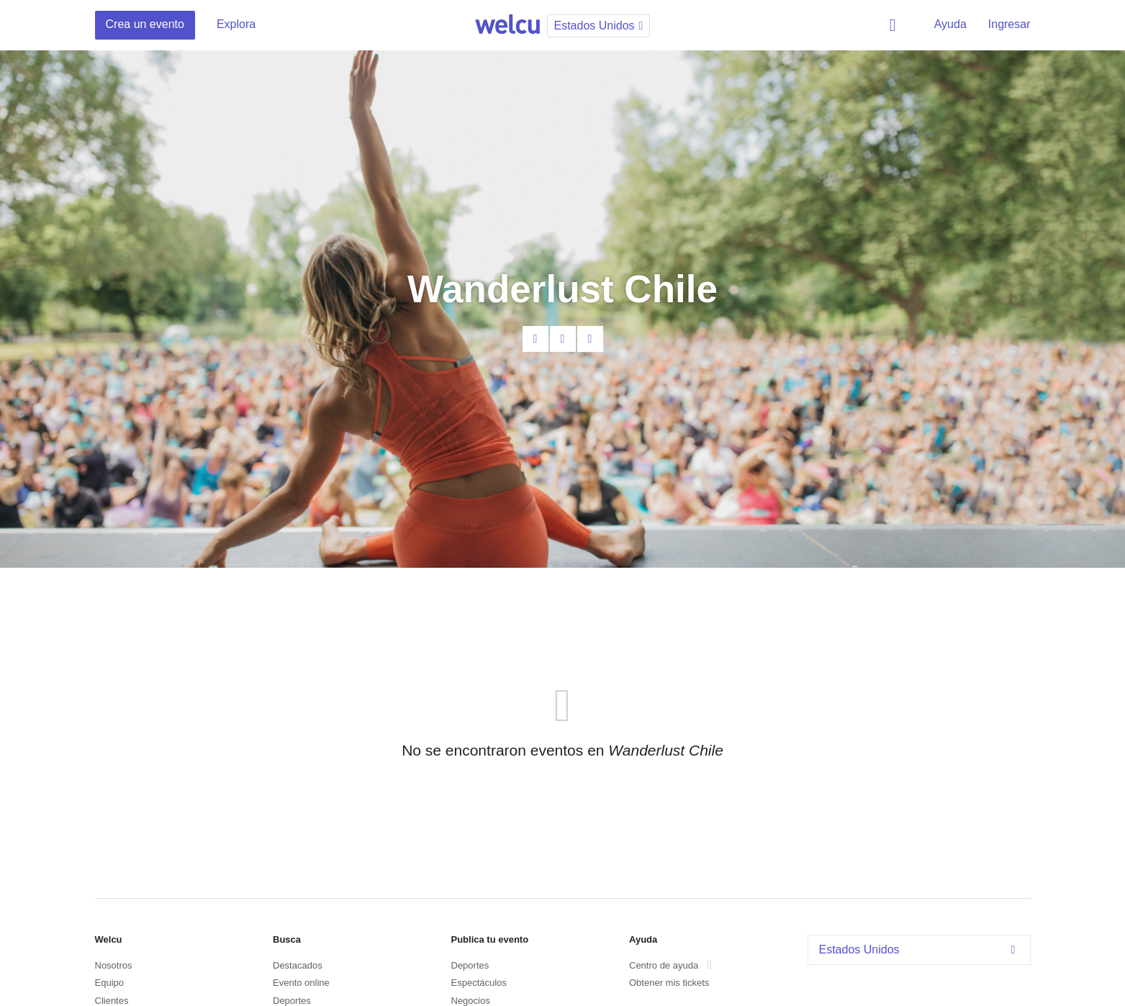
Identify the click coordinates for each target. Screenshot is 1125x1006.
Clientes (112, 1000)
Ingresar (1009, 24)
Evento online (301, 982)
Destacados (297, 965)
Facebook (563, 339)
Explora (236, 24)
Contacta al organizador (535, 339)
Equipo (109, 982)
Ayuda (950, 24)
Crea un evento (145, 24)
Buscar (895, 25)
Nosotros (113, 965)
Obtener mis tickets (669, 982)
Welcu (507, 25)
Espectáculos (479, 982)
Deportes (292, 1000)
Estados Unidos (921, 949)
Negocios (470, 1000)
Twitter (590, 339)
